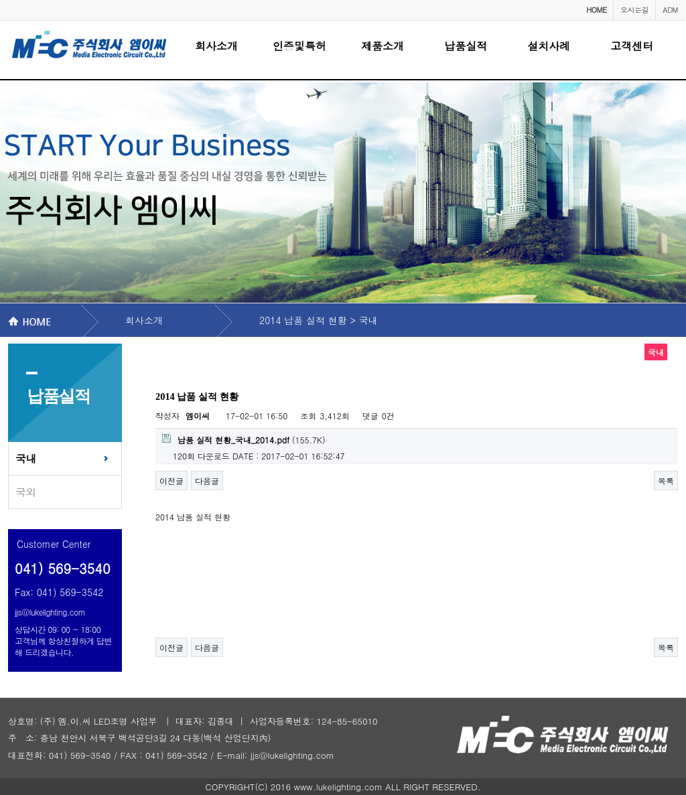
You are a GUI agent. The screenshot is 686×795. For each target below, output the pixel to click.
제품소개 (382, 46)
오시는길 (634, 10)
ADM (670, 10)
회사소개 (216, 46)
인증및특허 (299, 46)
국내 (25, 458)
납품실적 (465, 46)
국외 (25, 492)
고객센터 (631, 46)
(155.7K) (243, 439)
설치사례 (548, 46)
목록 (666, 480)
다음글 (207, 480)
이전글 (171, 480)
